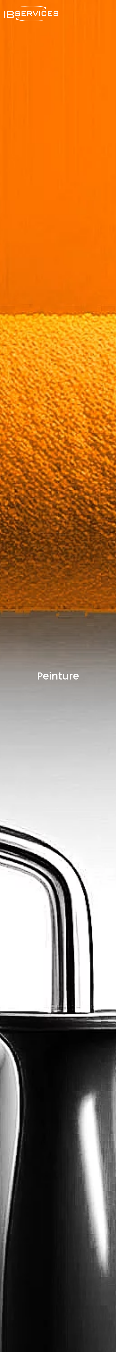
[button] (109, 13)
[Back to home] (31, 13)
